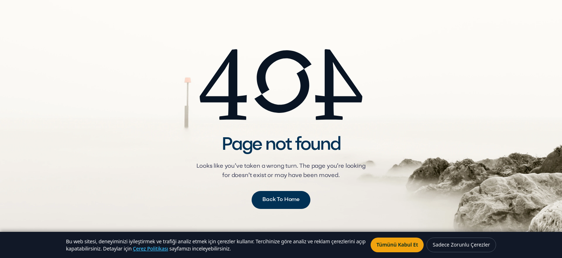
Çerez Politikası (150, 248)
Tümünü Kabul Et (397, 244)
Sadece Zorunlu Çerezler (461, 244)
